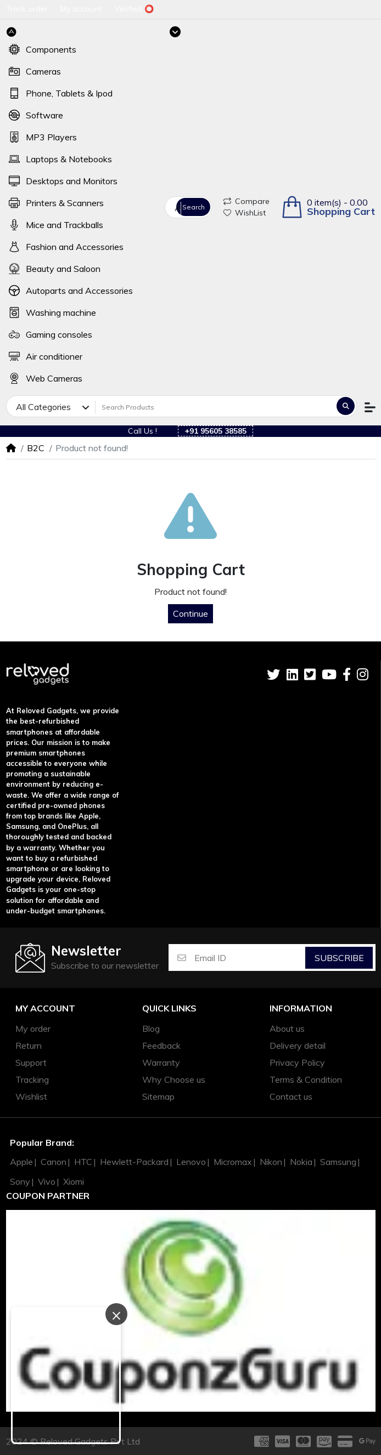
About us (287, 1028)
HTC (83, 1161)
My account (45, 1008)
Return (28, 1045)
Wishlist (31, 1096)
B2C (35, 447)
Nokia (301, 1161)
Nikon (271, 1161)
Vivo (46, 1181)
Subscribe (339, 957)
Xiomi (73, 1181)
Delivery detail (298, 1045)
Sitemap (158, 1096)
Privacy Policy (297, 1062)
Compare (246, 201)
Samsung (338, 1161)
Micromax (233, 1161)
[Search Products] (215, 406)
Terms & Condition (306, 1079)
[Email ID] (249, 958)
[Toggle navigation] (175, 31)
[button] (328, 207)
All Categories (178, 207)
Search (193, 207)
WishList (244, 213)
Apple (21, 1161)
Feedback (161, 1045)
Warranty (161, 1062)
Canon (53, 1161)
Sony (20, 1181)
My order (33, 1028)
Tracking (32, 1079)
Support (31, 1062)
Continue (190, 613)
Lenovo (191, 1161)
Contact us (291, 1096)
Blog (151, 1028)
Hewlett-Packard (134, 1161)
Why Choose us (173, 1079)
